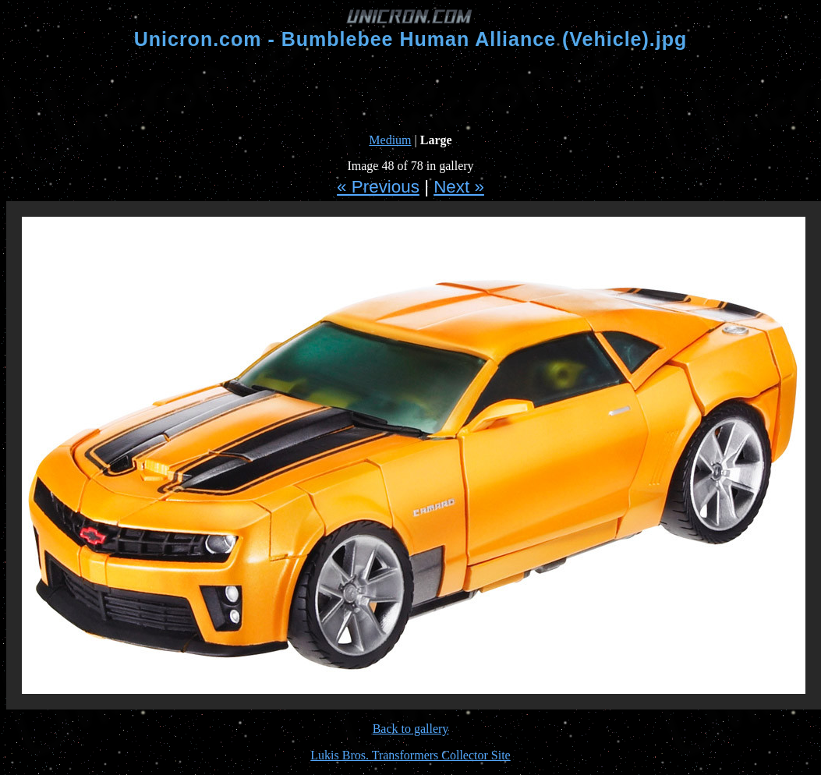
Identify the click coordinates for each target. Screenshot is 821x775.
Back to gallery (411, 728)
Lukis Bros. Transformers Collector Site (410, 755)
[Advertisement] (411, 92)
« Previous (378, 186)
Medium (390, 140)
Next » (459, 186)
